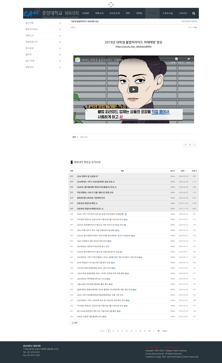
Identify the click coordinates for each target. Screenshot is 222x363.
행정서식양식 (43, 29)
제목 (122, 171)
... (153, 331)
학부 (128, 13)
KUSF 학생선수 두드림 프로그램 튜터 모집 (94, 263)
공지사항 (43, 23)
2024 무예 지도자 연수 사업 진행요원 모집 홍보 (96, 230)
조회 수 (194, 171)
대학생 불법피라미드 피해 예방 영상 (85, 21)
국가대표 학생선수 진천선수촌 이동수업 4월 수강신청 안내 (100, 306)
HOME (85, 13)
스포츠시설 (168, 13)
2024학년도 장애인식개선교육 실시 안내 (93, 246)
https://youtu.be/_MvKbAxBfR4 (134, 47)
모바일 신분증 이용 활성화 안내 (89, 317)
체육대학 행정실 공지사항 (87, 162)
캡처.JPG (84, 137)
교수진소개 (114, 13)
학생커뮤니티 (43, 42)
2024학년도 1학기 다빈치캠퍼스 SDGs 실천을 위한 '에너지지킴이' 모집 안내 (107, 257)
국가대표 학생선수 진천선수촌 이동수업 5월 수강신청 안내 (100, 219)
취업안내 (43, 67)
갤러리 (43, 54)
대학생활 (152, 13)
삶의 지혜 (43, 61)
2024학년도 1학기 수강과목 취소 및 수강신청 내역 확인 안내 (101, 300)
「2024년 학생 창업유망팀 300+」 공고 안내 (94, 268)
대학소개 (99, 13)
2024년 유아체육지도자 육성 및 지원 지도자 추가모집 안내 (100, 225)
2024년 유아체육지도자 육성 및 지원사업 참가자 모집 (98, 252)
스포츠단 (183, 13)
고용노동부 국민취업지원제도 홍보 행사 (93, 284)
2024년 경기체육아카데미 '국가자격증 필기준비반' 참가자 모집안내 (104, 236)
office (73, 27)
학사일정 (43, 48)
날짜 (183, 171)
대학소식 (43, 36)
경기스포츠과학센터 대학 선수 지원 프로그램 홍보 (97, 311)
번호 (71, 171)
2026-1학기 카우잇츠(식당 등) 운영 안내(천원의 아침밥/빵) (100, 214)
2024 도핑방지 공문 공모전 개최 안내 (92, 241)
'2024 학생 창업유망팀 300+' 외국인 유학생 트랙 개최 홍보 (101, 273)
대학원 (139, 13)
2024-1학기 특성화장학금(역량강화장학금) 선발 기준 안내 (100, 295)
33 (158, 331)
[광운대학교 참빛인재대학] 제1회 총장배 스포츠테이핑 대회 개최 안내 (104, 290)
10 (149, 331)
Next (165, 331)
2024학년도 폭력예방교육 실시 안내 (91, 279)
